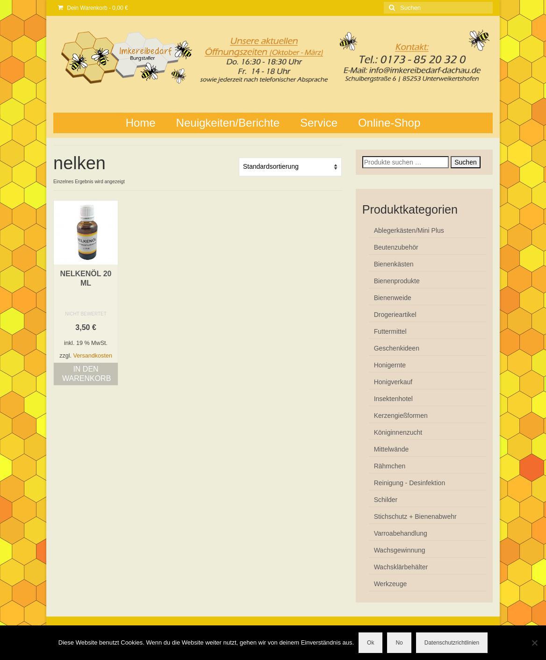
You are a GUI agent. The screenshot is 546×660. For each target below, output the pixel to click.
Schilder (386, 499)
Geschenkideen (396, 348)
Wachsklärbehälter (401, 567)
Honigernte (390, 365)
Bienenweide (392, 297)
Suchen (465, 162)
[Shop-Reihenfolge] (290, 167)
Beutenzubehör (396, 247)
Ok (370, 642)
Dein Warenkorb (93, 8)
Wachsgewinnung (399, 550)
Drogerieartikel (395, 314)
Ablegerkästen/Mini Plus (409, 230)
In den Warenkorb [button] (86, 373)
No (398, 642)
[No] (534, 642)
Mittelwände (391, 449)
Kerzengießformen (401, 415)
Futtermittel (390, 331)
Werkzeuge (390, 584)
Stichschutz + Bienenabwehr (415, 516)
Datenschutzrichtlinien (451, 642)
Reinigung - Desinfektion (409, 483)
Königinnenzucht (398, 432)
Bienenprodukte (397, 281)
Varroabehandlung (400, 533)
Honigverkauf (393, 382)
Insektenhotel (393, 398)
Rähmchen (390, 466)
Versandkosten (92, 355)
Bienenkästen (394, 264)
